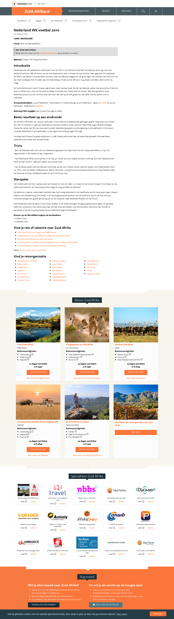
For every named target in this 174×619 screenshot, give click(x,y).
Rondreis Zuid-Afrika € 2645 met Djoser (35, 238)
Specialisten (57, 270)
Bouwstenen (57, 267)
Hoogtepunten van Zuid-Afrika (79, 344)
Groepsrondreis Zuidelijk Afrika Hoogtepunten (37, 421)
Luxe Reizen (57, 264)
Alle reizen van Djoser (136, 378)
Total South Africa (25, 344)
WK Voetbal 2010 (57, 20)
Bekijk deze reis (38, 372)
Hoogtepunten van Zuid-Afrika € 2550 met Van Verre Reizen (44, 235)
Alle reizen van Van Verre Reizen (87, 378)
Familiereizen (92, 264)
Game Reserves (58, 273)
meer (24, 501)
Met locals (91, 267)
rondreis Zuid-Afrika (48, 53)
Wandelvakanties (59, 280)
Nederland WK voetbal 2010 (106, 20)
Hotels (89, 270)
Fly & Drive (22, 273)
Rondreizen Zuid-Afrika (27, 260)
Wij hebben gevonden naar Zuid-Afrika (134, 424)
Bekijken (136, 432)
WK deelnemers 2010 (79, 20)
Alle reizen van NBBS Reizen (38, 378)
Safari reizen (23, 264)
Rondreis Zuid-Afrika (124, 344)
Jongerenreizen (93, 273)
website (33, 501)
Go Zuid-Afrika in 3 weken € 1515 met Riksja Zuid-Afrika (42, 245)
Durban (103, 102)
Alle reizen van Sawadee (38, 455)
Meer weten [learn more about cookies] (122, 614)
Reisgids (38, 20)
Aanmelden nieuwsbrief (44, 604)
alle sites (42, 3)
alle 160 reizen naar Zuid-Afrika (32, 250)
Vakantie (21, 270)
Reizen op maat (58, 260)
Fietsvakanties (93, 260)
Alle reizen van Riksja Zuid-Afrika (87, 455)
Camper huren (24, 280)
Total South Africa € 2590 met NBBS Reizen (37, 232)
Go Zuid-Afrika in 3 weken (77, 421)
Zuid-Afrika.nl (22, 20)
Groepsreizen (23, 276)
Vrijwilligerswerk (59, 276)
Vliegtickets (22, 267)
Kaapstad (39, 105)
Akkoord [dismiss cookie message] (158, 613)
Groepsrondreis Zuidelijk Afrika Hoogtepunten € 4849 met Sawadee (48, 242)
